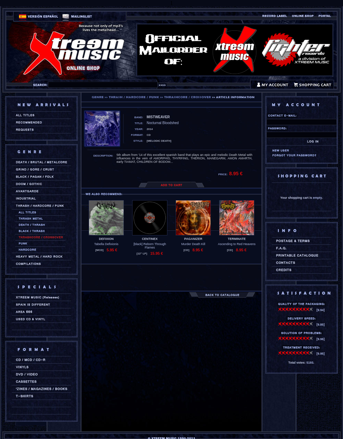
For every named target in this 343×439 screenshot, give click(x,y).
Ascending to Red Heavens (236, 244)
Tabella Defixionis (106, 244)
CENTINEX (150, 239)
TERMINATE (237, 239)
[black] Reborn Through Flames (150, 245)
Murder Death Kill (193, 244)
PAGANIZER (193, 239)
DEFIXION (106, 239)
